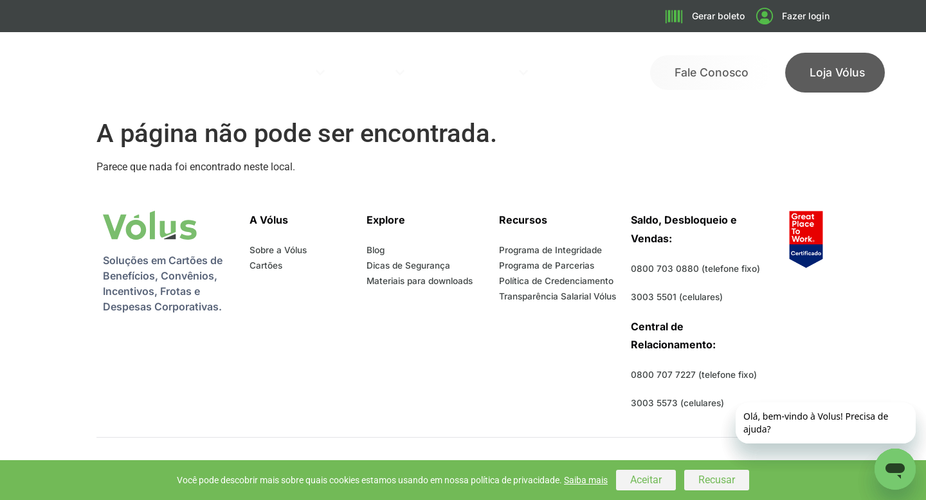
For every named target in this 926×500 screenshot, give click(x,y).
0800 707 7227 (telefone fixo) (694, 375)
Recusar (716, 480)
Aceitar (646, 480)
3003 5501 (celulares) (677, 297)
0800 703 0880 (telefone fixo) (695, 268)
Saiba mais (586, 480)
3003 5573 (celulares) (677, 403)
